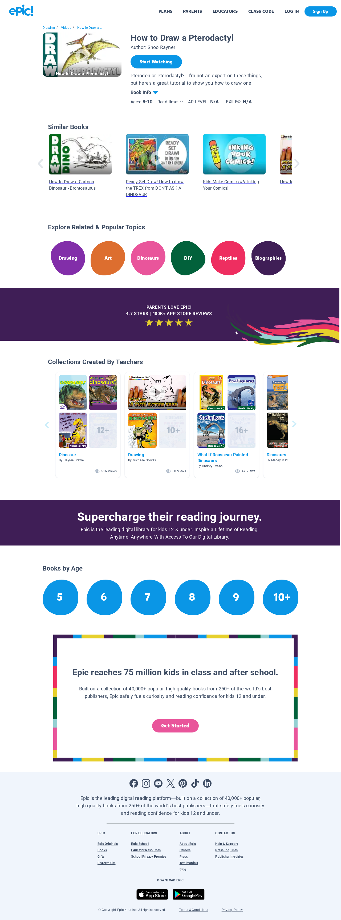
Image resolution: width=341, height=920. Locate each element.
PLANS (165, 11)
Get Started (175, 725)
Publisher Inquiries (229, 856)
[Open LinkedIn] (207, 783)
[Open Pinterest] (182, 783)
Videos (66, 28)
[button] (87, 425)
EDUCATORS (225, 11)
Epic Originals (108, 844)
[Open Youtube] (158, 783)
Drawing (49, 28)
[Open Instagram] (146, 783)
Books (102, 850)
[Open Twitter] (170, 783)
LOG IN (292, 11)
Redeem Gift (107, 863)
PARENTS (192, 11)
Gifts (101, 856)
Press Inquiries (226, 850)
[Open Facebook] (133, 783)
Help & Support (226, 844)
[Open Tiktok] (195, 783)
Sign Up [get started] (320, 11)
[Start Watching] (156, 61)
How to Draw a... (89, 28)
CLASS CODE (261, 11)
